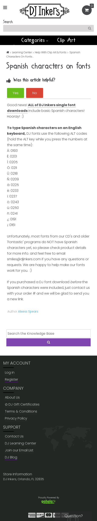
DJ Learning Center (20, 443)
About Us (12, 397)
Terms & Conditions (21, 411)
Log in (9, 372)
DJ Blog (11, 457)
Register (11, 379)
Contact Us (14, 436)
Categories (34, 40)
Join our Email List (19, 450)
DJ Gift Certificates (22, 404)
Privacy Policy (16, 418)
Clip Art (66, 40)
